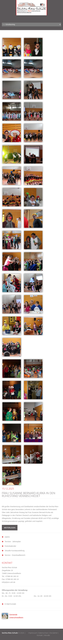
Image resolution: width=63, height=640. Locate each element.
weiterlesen (9, 527)
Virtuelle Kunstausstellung (14, 551)
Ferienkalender (10, 546)
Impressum (32, 633)
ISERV (7, 537)
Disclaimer (54, 633)
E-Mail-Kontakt (10, 604)
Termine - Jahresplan (13, 542)
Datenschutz (43, 633)
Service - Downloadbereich (15, 555)
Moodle (47, 635)
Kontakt (40, 635)
